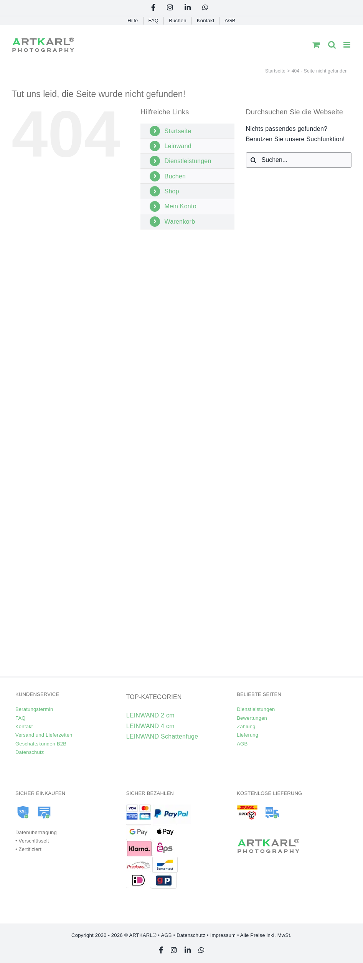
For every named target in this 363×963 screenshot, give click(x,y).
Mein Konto (180, 206)
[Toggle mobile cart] (316, 45)
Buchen (175, 176)
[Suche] (253, 160)
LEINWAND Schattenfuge (162, 736)
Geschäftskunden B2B (40, 744)
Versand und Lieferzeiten (44, 735)
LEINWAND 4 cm (150, 726)
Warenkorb (179, 221)
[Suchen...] (298, 160)
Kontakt (24, 726)
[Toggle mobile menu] (347, 45)
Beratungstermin (34, 709)
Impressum (223, 935)
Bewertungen (252, 718)
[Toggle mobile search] (332, 45)
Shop (171, 191)
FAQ (20, 718)
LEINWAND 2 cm (150, 715)
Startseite (177, 131)
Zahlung (246, 726)
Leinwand (177, 146)
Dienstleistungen (187, 161)
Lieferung (247, 735)
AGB (242, 744)
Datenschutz (29, 752)
